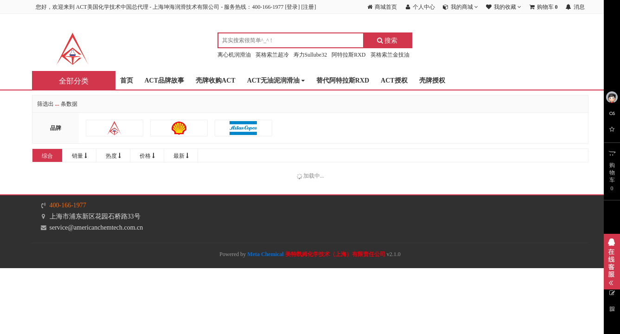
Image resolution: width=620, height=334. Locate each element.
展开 (612, 261)
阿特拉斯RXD (348, 54)
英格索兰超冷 (272, 54)
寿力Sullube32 (310, 54)
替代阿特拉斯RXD (342, 80)
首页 (126, 80)
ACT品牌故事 (165, 80)
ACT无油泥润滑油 (276, 81)
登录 (292, 7)
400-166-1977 (68, 205)
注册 (308, 7)
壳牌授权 (432, 80)
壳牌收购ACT (216, 80)
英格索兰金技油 (390, 54)
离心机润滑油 (234, 54)
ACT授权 (394, 80)
